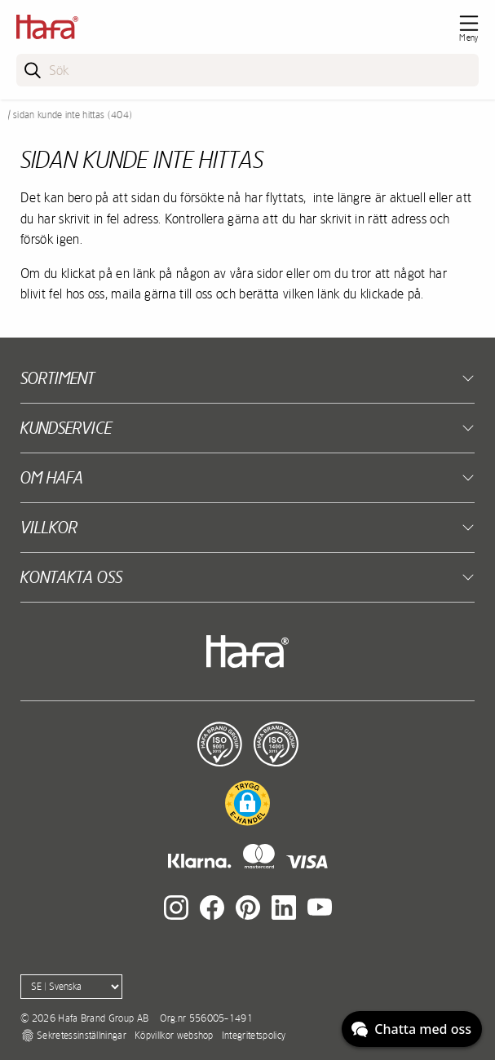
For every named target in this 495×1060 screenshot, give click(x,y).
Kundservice (66, 427)
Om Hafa (51, 477)
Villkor (48, 527)
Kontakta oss (71, 577)
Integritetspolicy (253, 1035)
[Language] (71, 986)
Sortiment (57, 378)
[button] (247, 803)
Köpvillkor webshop (174, 1035)
